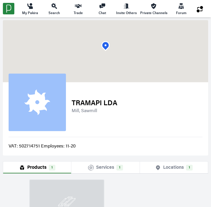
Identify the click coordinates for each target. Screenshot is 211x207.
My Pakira (30, 8)
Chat (102, 8)
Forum (181, 8)
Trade (78, 8)
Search (54, 8)
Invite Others (126, 8)
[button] (105, 46)
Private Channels (153, 8)
